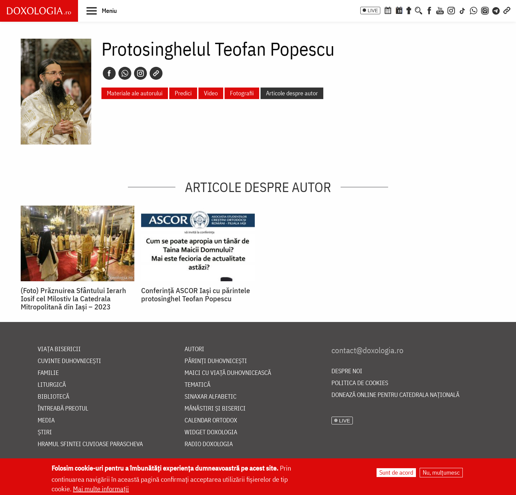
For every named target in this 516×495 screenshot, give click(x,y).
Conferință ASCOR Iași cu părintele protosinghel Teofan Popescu (195, 294)
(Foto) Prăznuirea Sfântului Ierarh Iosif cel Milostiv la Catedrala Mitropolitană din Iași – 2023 (73, 298)
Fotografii (242, 93)
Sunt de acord (396, 473)
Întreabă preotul (63, 408)
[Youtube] (440, 10)
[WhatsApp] (473, 10)
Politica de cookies (359, 383)
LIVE (373, 10)
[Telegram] (496, 10)
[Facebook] (429, 10)
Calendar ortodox (211, 420)
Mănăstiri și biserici (215, 408)
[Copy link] (156, 73)
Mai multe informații (101, 489)
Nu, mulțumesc (441, 473)
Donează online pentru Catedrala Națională (395, 395)
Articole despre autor (292, 93)
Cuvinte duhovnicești (69, 361)
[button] (102, 10)
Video (211, 93)
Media (46, 420)
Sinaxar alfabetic (210, 396)
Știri (45, 432)
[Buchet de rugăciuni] (408, 10)
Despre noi (346, 371)
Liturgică (52, 384)
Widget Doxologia (211, 432)
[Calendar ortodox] (388, 10)
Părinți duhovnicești (216, 361)
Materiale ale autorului (135, 93)
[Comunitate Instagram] (485, 10)
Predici (183, 93)
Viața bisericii (59, 349)
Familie (48, 373)
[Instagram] (451, 10)
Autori (194, 349)
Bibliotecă (53, 396)
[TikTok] (462, 10)
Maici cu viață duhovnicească (228, 373)
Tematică (197, 384)
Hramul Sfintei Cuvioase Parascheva (90, 444)
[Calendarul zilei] (399, 10)
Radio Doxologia (209, 444)
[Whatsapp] (124, 73)
